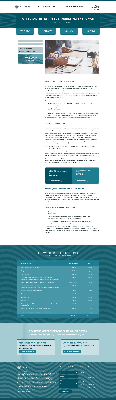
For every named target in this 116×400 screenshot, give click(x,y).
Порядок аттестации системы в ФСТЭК (27, 51)
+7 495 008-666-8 (94, 7)
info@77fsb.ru (91, 384)
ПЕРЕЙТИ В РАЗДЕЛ (55, 180)
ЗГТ (61, 6)
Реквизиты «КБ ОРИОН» (87, 387)
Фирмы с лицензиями (74, 6)
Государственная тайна (46, 6)
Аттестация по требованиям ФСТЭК (26, 48)
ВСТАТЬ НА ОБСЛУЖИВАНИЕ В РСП (72, 351)
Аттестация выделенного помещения (27, 41)
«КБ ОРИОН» (63, 399)
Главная (49, 23)
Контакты (96, 9)
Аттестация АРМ (23, 44)
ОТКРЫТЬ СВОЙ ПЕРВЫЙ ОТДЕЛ (27, 351)
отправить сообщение (65, 392)
